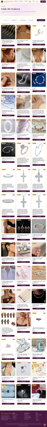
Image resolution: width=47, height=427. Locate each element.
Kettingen (16, 1)
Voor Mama (30, 1)
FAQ (36, 417)
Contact (37, 418)
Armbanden (21, 1)
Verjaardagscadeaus (27, 417)
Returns (37, 416)
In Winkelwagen (8, 45)
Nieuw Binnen (26, 418)
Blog (33, 1)
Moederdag (26, 414)
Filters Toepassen (41, 20)
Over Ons (37, 420)
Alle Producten (15, 414)
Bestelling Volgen (39, 414)
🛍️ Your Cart (43, 1)
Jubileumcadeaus (27, 416)
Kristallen (26, 1)
